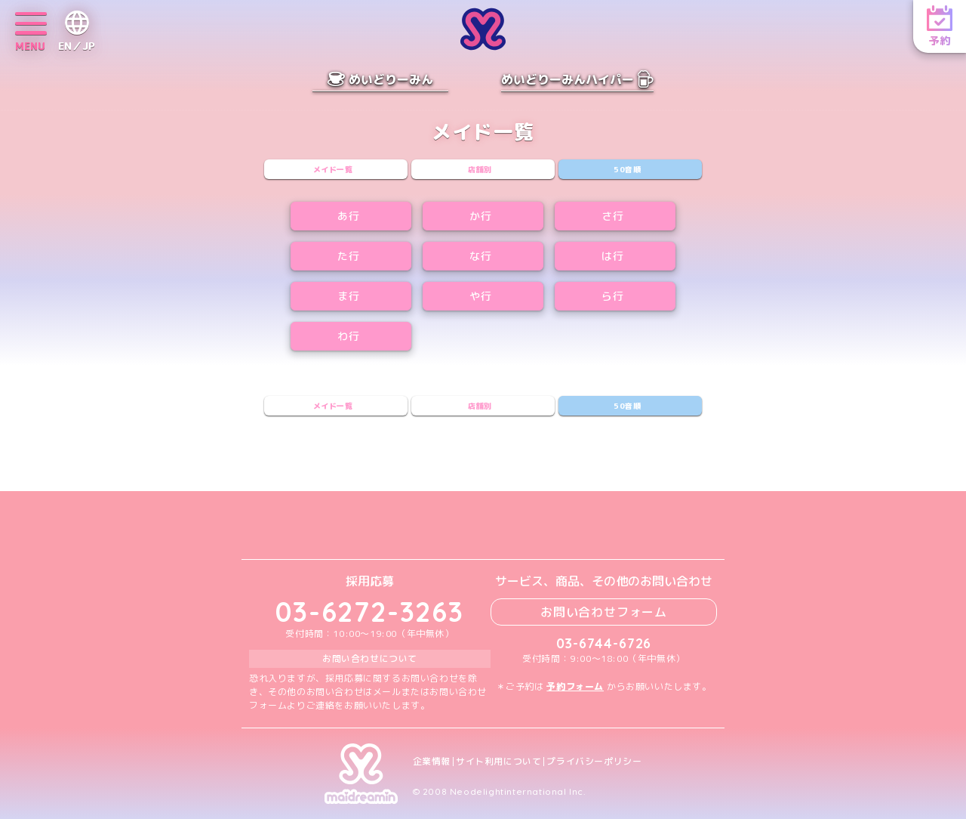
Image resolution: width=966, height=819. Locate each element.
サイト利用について (498, 761)
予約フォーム (575, 686)
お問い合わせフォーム (603, 612)
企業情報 (432, 761)
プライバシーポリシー (593, 761)
